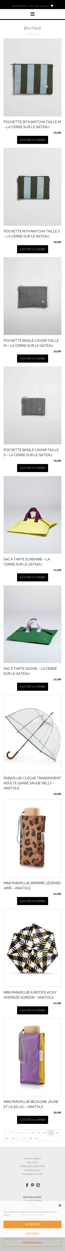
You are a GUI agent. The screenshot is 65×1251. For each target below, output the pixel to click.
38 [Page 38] (30, 1138)
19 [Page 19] (7, 1138)
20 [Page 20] (13, 1138)
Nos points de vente (32, 1173)
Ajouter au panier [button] (32, 140)
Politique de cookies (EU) (32, 1166)
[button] (60, 1205)
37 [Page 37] (24, 1138)
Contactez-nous (32, 1169)
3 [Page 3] (21, 1132)
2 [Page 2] (17, 1132)
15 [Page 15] (38, 1132)
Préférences (32, 1242)
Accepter (32, 1224)
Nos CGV (32, 1162)
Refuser (32, 1233)
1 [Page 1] (12, 1132)
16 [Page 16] (44, 1132)
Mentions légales (32, 1158)
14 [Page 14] (32, 1132)
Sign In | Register (19, 6)
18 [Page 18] (57, 1132)
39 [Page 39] (36, 1138)
